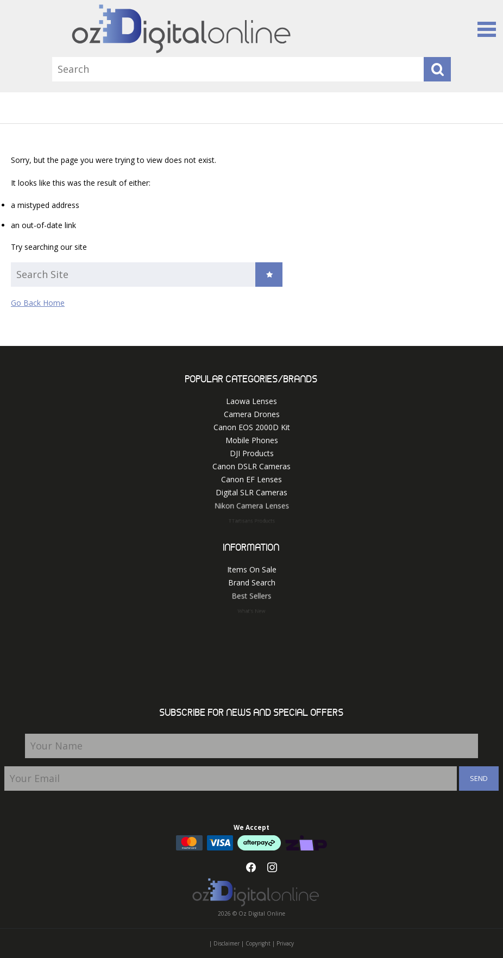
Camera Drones (252, 414)
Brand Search (251, 583)
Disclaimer (226, 943)
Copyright (258, 943)
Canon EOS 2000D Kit (251, 427)
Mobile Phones (251, 440)
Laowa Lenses (251, 401)
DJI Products (252, 453)
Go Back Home (38, 303)
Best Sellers (251, 598)
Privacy (285, 943)
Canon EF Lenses (251, 479)
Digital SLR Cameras (251, 492)
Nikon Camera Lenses (251, 508)
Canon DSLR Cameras (251, 466)
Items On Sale (251, 569)
